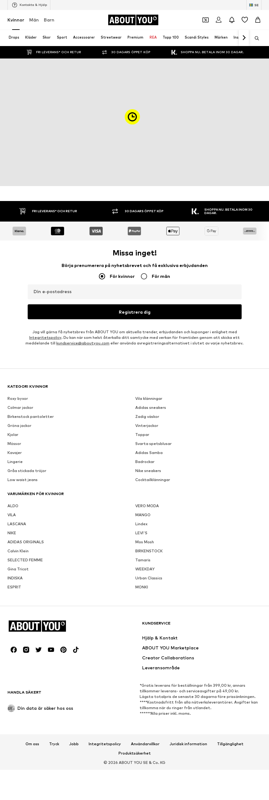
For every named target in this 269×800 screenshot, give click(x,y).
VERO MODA (147, 505)
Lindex (141, 524)
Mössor (14, 443)
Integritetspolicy (45, 337)
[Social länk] (13, 649)
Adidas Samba (149, 452)
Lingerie (15, 461)
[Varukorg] (258, 20)
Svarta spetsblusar (153, 443)
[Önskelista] (244, 20)
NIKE (11, 533)
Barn (49, 19)
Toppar (142, 434)
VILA (11, 514)
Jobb (74, 744)
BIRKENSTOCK (149, 551)
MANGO (143, 514)
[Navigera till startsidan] (133, 20)
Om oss (32, 744)
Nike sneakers (148, 470)
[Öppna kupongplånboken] (205, 20)
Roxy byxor (17, 398)
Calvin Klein (18, 551)
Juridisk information (188, 744)
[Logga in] (218, 20)
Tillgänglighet (230, 744)
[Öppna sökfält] (255, 38)
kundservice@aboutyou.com (82, 343)
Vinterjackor (146, 425)
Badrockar (145, 461)
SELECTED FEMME (25, 560)
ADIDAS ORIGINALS (25, 542)
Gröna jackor (19, 425)
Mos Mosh (144, 542)
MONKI (141, 587)
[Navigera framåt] (244, 38)
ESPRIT (14, 587)
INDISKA (15, 578)
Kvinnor (15, 19)
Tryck (54, 744)
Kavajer (14, 452)
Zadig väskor (147, 416)
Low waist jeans (22, 479)
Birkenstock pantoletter (30, 416)
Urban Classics (148, 578)
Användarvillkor (145, 744)
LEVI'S (141, 533)
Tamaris (143, 560)
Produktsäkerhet (134, 753)
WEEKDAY (145, 569)
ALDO (12, 505)
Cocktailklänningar (152, 479)
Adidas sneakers (150, 407)
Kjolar (12, 434)
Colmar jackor (20, 407)
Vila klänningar (148, 398)
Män (34, 19)
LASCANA (16, 524)
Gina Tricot (18, 569)
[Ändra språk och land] (254, 5)
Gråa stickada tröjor (26, 470)
